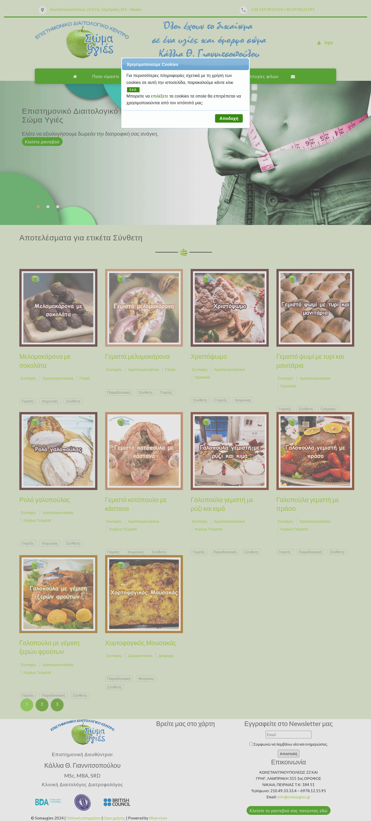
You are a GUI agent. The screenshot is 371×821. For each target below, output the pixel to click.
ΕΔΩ (133, 89)
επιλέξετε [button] (160, 96)
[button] (229, 118)
